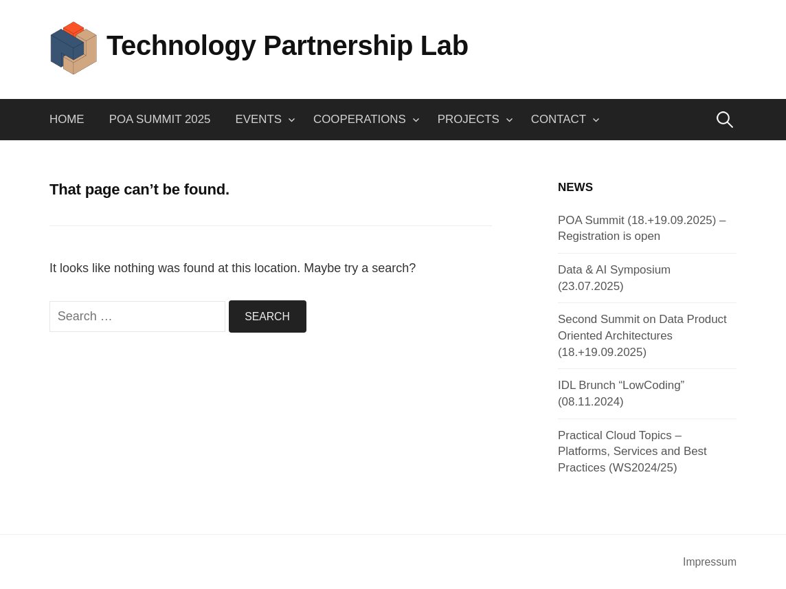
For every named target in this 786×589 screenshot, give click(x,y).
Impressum (710, 562)
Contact (558, 119)
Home (67, 119)
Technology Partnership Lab (287, 45)
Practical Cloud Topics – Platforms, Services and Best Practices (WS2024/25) (632, 451)
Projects (468, 119)
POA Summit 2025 (160, 119)
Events (259, 119)
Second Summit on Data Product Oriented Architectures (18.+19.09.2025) (642, 335)
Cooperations (359, 119)
